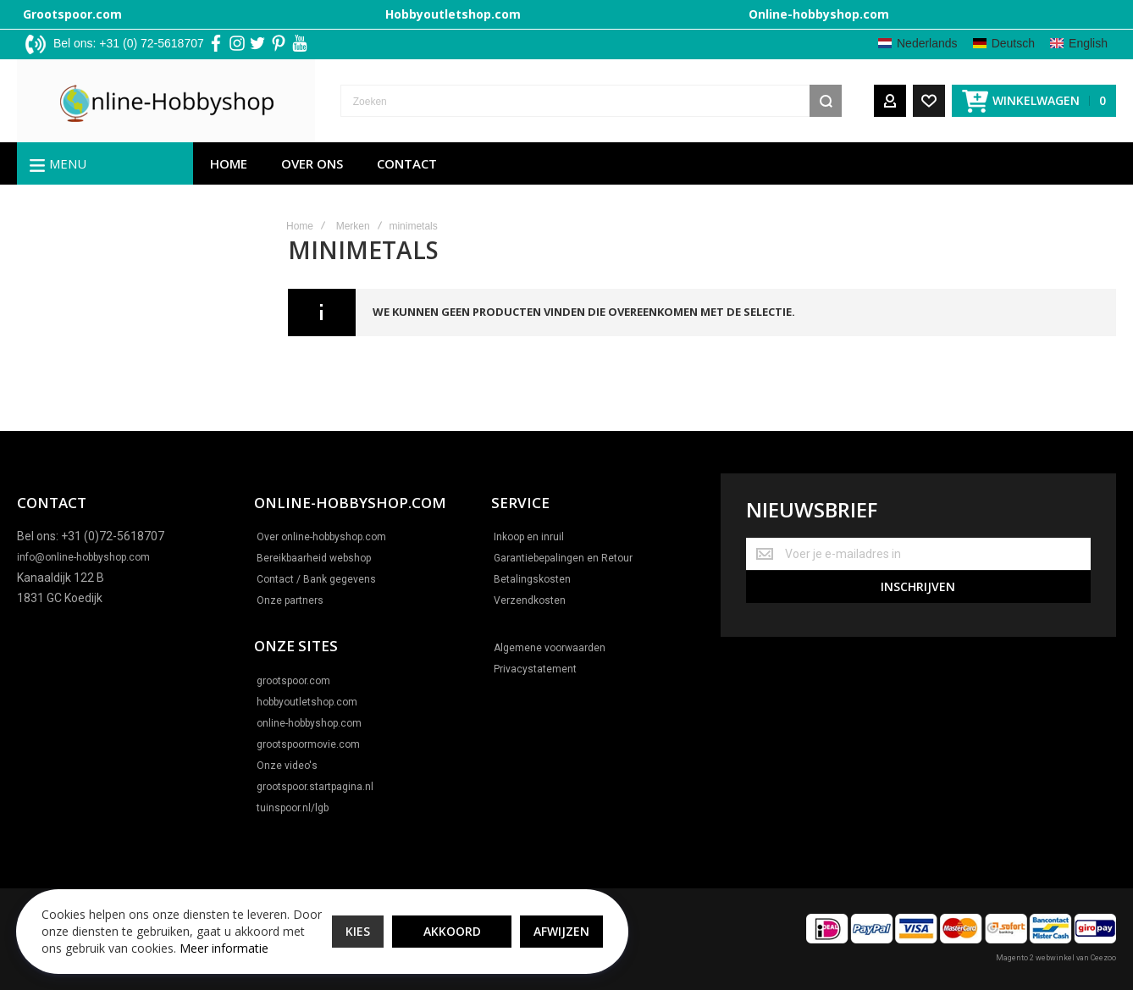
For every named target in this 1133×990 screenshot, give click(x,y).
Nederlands (927, 43)
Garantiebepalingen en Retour (563, 558)
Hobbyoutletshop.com (453, 14)
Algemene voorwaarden (549, 648)
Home (228, 165)
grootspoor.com (293, 681)
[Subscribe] (918, 586)
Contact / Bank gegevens (316, 579)
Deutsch (1013, 43)
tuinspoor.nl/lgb (293, 808)
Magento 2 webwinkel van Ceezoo (1056, 958)
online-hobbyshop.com (309, 723)
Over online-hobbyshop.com (321, 537)
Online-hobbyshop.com (819, 14)
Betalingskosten (532, 579)
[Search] (826, 102)
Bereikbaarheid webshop (314, 558)
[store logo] (129, 101)
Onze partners (290, 600)
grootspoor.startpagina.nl (315, 787)
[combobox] (554, 102)
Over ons (312, 165)
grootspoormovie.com (308, 744)
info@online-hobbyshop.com (83, 557)
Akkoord (433, 922)
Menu (67, 165)
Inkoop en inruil (529, 537)
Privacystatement (535, 669)
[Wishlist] (929, 102)
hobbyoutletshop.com (307, 702)
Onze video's (287, 766)
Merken (353, 228)
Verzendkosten (530, 600)
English (1088, 43)
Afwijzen (543, 922)
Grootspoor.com (72, 14)
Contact (407, 165)
